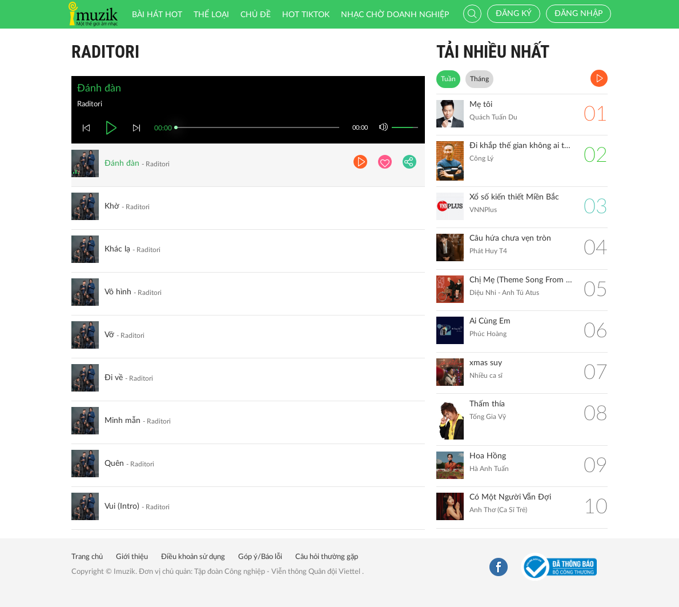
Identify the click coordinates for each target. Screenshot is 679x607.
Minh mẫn (122, 421)
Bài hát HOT (157, 15)
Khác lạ (117, 249)
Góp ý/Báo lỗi (260, 557)
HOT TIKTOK (306, 15)
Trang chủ (87, 557)
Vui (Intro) (122, 506)
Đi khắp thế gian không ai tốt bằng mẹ (520, 146)
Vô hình (118, 292)
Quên (114, 464)
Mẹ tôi (480, 105)
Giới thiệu (132, 557)
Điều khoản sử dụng (193, 557)
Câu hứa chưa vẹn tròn (510, 238)
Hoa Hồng (487, 456)
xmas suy (485, 363)
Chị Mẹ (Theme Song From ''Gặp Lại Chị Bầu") (520, 280)
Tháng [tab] (479, 78)
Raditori (105, 52)
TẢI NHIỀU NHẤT (492, 52)
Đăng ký (514, 14)
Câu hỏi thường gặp (326, 557)
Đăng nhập (578, 14)
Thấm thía (487, 404)
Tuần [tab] (448, 78)
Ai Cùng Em (490, 321)
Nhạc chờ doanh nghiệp (395, 15)
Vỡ (109, 335)
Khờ (112, 206)
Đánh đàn (122, 163)
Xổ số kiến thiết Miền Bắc (514, 197)
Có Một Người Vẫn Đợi (510, 497)
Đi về (114, 378)
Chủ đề (255, 15)
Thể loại (211, 15)
